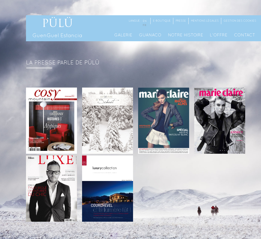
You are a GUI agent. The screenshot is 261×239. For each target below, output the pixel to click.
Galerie (123, 35)
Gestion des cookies (240, 21)
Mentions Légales (205, 21)
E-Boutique (162, 21)
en (145, 21)
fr (144, 25)
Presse (181, 21)
